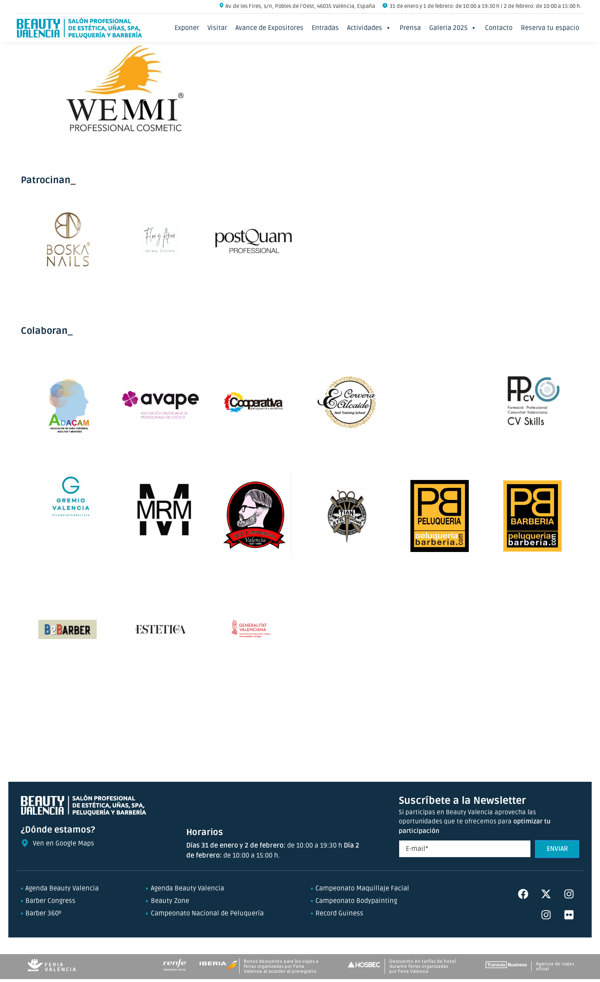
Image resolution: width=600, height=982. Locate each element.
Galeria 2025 (453, 28)
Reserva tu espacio (550, 28)
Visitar (217, 28)
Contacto (498, 28)
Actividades (369, 28)
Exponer (187, 28)
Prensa (410, 28)
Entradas (325, 28)
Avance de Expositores (269, 28)
